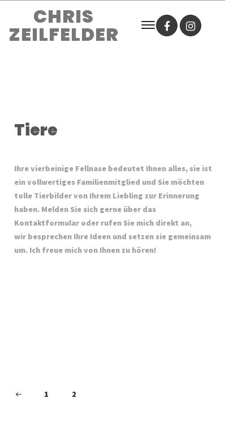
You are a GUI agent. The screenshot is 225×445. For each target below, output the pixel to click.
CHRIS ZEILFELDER (63, 25)
